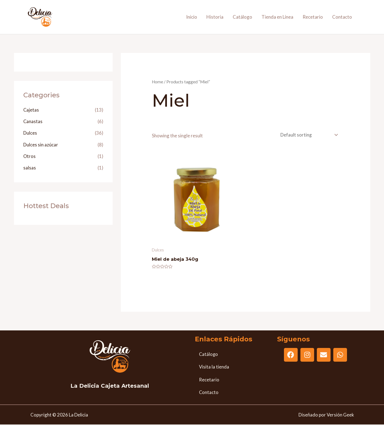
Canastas (33, 121)
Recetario (313, 17)
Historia (214, 17)
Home (158, 81)
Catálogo (242, 17)
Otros (29, 156)
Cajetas (31, 110)
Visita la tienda (214, 368)
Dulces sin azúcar (40, 145)
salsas (29, 168)
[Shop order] (307, 135)
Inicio (191, 17)
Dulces (30, 133)
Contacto (342, 17)
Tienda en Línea (277, 17)
